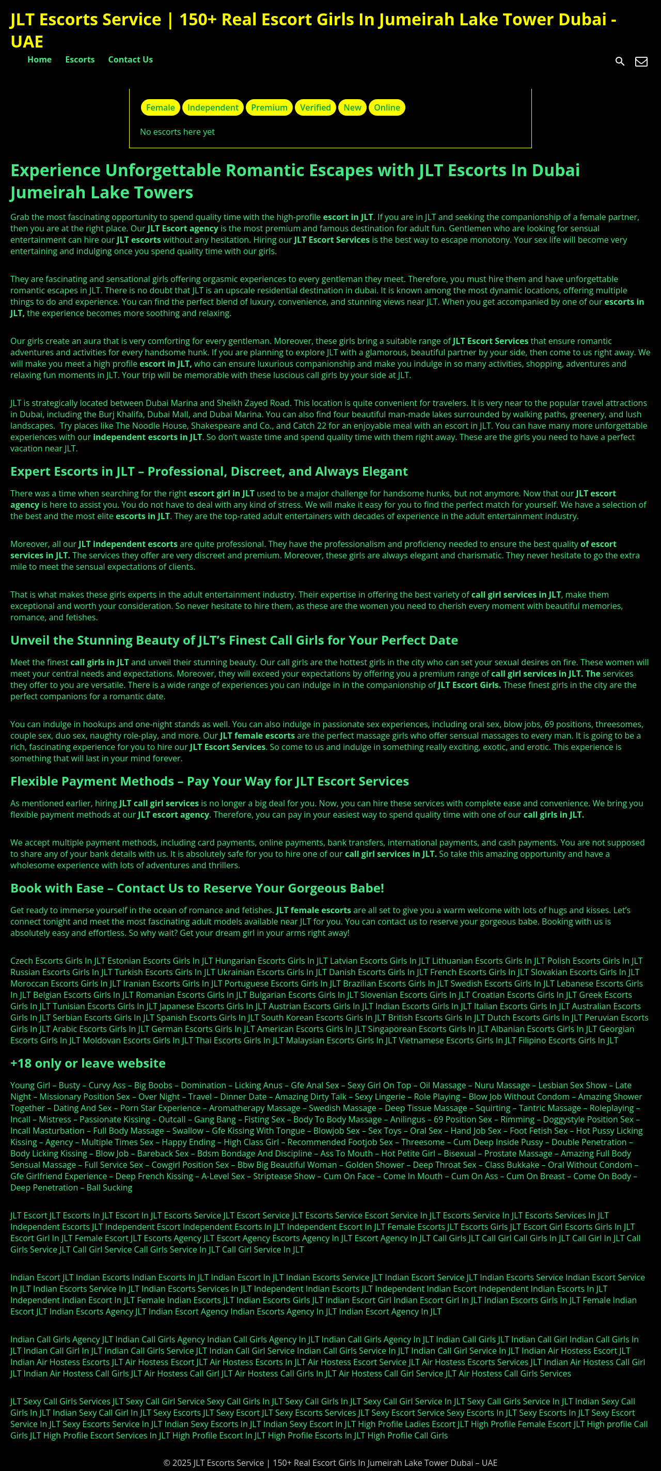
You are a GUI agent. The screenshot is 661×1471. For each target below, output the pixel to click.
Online (387, 107)
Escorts (80, 59)
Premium (269, 107)
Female (160, 107)
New (352, 107)
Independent (213, 107)
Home (39, 59)
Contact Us (130, 59)
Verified (315, 107)
